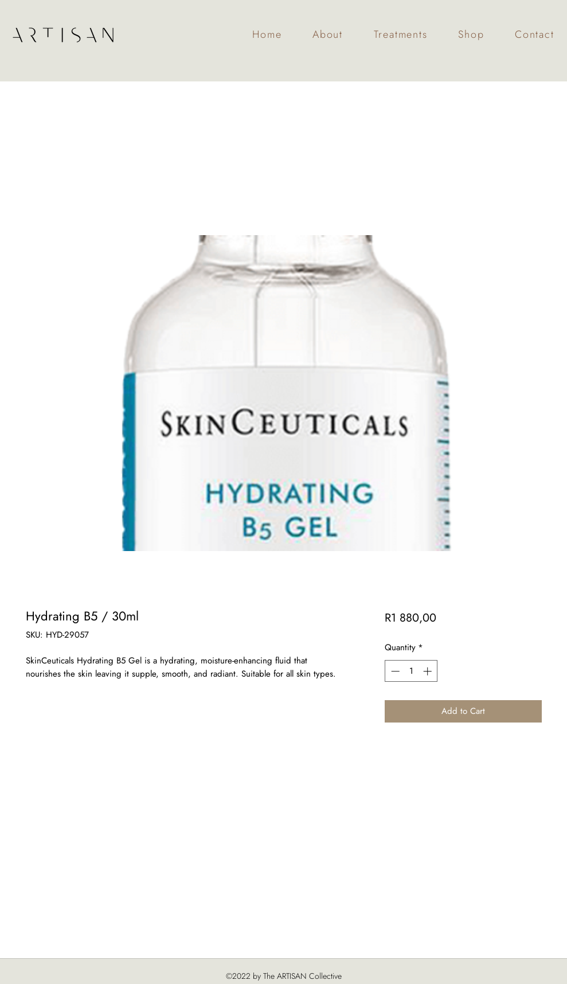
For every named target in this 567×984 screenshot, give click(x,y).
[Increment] (428, 671)
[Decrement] (394, 671)
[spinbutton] (411, 671)
